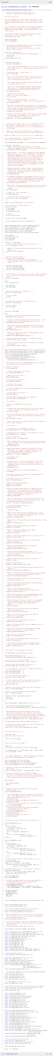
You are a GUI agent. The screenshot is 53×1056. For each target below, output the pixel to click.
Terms (15, 1054)
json (50, 1053)
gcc (6, 6)
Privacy (12, 1054)
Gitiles (8, 1054)
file (30, 10)
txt (47, 1053)
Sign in (50, 2)
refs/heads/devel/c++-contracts (17, 6)
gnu (2, 6)
